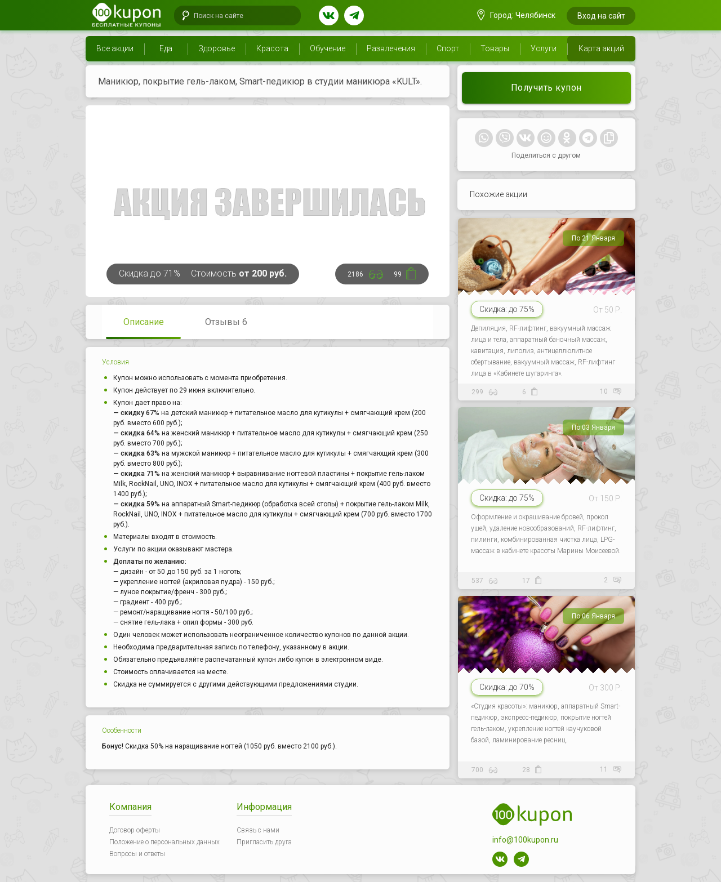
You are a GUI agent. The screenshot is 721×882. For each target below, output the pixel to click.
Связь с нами (258, 830)
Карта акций (601, 48)
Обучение (327, 48)
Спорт (448, 48)
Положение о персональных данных (164, 842)
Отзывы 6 (226, 322)
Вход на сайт (601, 15)
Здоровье (216, 48)
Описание (143, 322)
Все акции (114, 48)
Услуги (544, 48)
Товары (494, 48)
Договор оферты (134, 830)
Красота (272, 48)
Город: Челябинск (516, 15)
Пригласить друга (264, 842)
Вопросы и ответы (137, 854)
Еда (165, 48)
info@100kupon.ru (525, 839)
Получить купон (546, 87)
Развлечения (391, 48)
